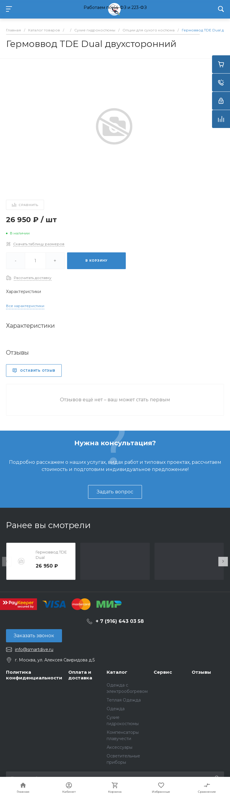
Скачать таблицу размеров (38, 244)
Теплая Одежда (124, 700)
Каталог (117, 672)
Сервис (163, 672)
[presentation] (7, 561)
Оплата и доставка (80, 675)
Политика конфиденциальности (34, 675)
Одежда (116, 708)
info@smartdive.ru (34, 649)
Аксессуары (119, 747)
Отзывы (201, 672)
